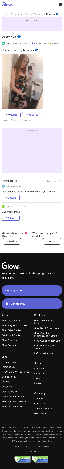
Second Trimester (34, 14)
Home (4, 14)
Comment (32, 115)
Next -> (52, 241)
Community (16, 14)
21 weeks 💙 (52, 14)
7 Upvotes (11, 115)
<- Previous (12, 241)
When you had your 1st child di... (45, 234)
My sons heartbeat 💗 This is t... (14, 234)
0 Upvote (10, 198)
